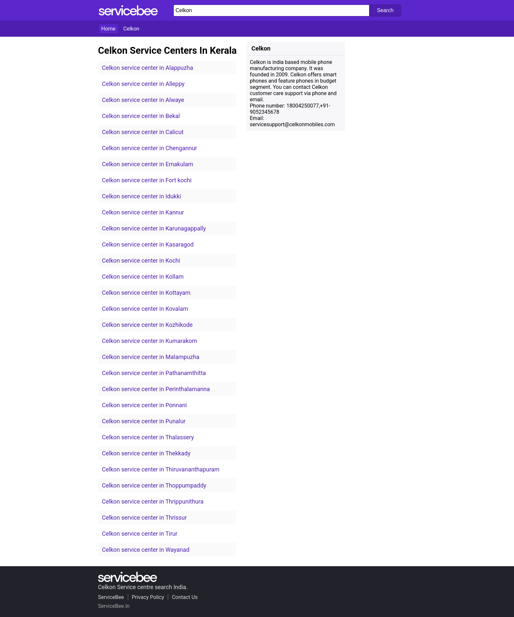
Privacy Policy (148, 597)
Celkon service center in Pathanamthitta (154, 372)
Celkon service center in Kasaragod (148, 244)
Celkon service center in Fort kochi (146, 180)
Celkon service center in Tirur (139, 533)
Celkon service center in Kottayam (146, 292)
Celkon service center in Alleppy (143, 83)
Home (108, 29)
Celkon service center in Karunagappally (154, 228)
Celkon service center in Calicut (143, 132)
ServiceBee (111, 597)
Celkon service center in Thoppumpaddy (154, 485)
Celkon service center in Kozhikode (147, 324)
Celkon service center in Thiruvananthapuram (161, 469)
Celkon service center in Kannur (143, 212)
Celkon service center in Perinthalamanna (156, 389)
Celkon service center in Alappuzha (147, 67)
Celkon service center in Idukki (141, 196)
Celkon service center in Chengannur (149, 148)
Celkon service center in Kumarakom (149, 340)
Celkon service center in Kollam (143, 276)
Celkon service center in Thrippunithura (153, 501)
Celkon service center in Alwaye (143, 99)
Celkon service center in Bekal (141, 115)
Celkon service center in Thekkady (146, 453)
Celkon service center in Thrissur (144, 517)
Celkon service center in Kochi (141, 260)
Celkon (131, 29)
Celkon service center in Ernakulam (147, 164)
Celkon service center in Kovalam (145, 308)
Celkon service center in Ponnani (144, 405)
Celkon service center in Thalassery (148, 437)
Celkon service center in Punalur (144, 421)
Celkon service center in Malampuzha (150, 356)
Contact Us (185, 597)
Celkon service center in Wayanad (145, 549)
